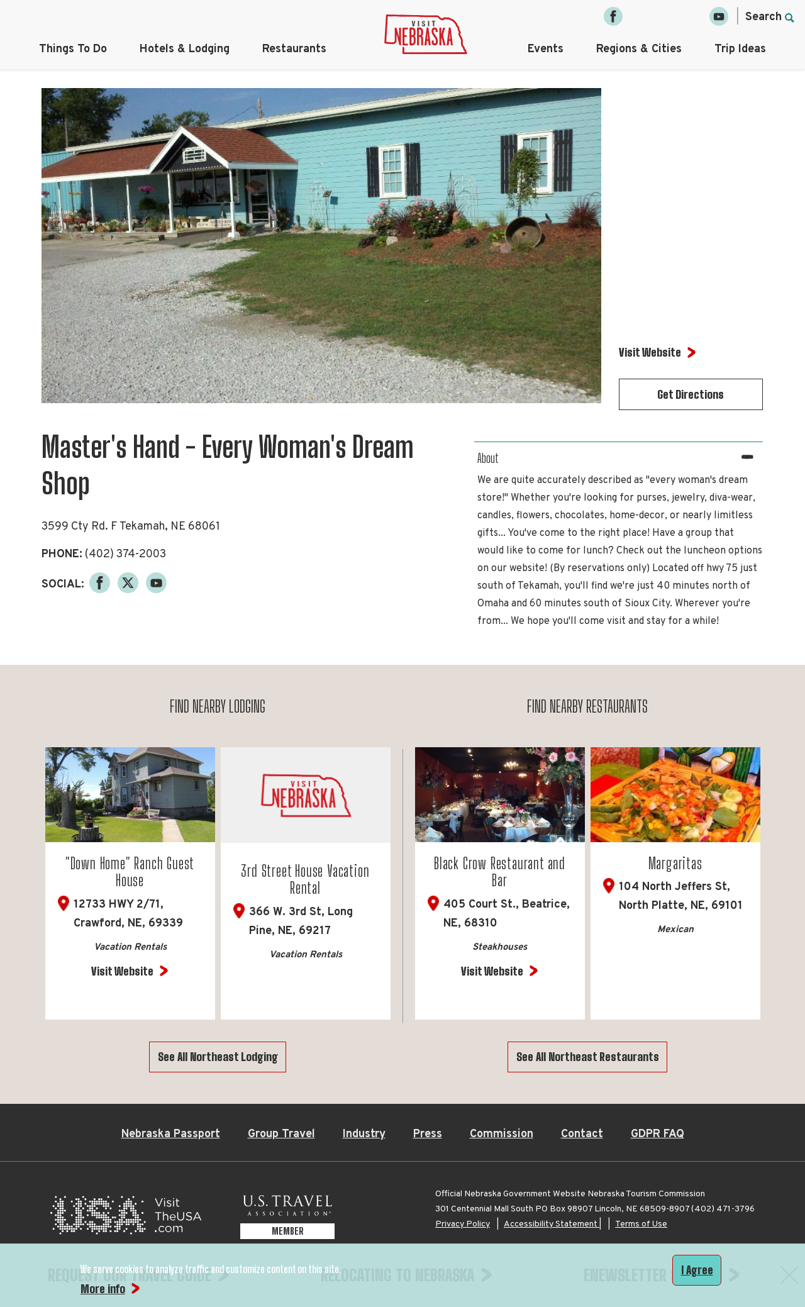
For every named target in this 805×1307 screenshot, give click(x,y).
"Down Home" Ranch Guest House (129, 872)
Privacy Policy (462, 1224)
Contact (582, 1134)
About (488, 457)
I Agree (697, 1270)
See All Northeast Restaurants (587, 1057)
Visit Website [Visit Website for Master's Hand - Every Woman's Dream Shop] (650, 352)
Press (427, 1134)
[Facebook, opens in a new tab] (613, 16)
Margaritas (675, 863)
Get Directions (690, 394)
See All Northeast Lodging (218, 1057)
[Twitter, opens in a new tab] (666, 16)
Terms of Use (641, 1224)
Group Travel (281, 1134)
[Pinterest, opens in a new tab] (692, 16)
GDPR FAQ (657, 1134)
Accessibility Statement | (552, 1224)
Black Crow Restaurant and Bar (499, 872)
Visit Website (122, 971)
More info (102, 1289)
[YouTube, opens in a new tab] (718, 16)
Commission (501, 1134)
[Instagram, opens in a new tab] (639, 16)
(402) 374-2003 (125, 554)
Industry (364, 1134)
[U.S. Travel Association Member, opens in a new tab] (287, 1218)
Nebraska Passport (170, 1134)
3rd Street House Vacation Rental (305, 880)
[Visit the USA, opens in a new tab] (125, 1218)
